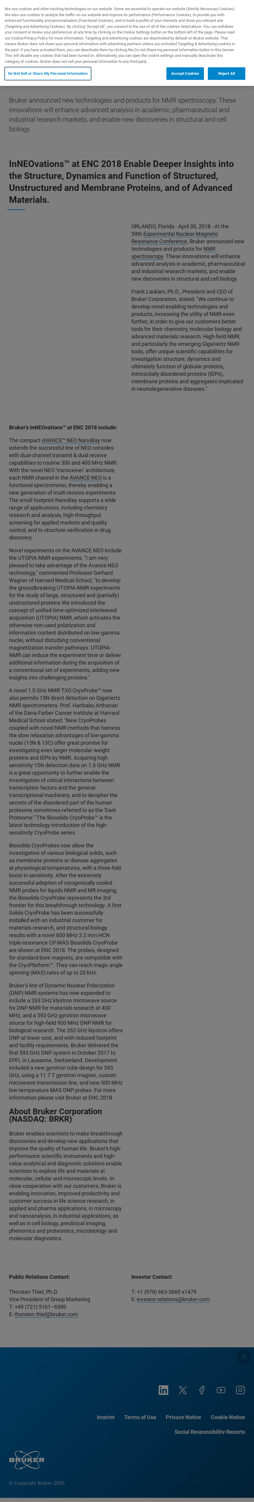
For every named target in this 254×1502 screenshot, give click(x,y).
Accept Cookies (185, 73)
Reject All (226, 73)
